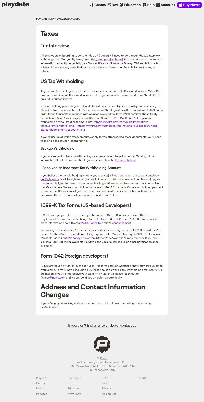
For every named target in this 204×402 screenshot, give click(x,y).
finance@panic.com (53, 277)
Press (105, 383)
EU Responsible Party (102, 369)
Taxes (49, 33)
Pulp (70, 383)
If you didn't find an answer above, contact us (102, 325)
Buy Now (191, 5)
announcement (121, 222)
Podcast (41, 393)
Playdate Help (45, 18)
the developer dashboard (107, 59)
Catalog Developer (69, 18)
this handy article (78, 237)
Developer (74, 377)
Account (168, 5)
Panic (103, 358)
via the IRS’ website (88, 222)
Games (100, 5)
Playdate (9, 5)
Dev (115, 5)
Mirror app (74, 393)
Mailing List (109, 393)
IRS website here (125, 160)
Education (132, 5)
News (39, 388)
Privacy (106, 388)
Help (151, 5)
